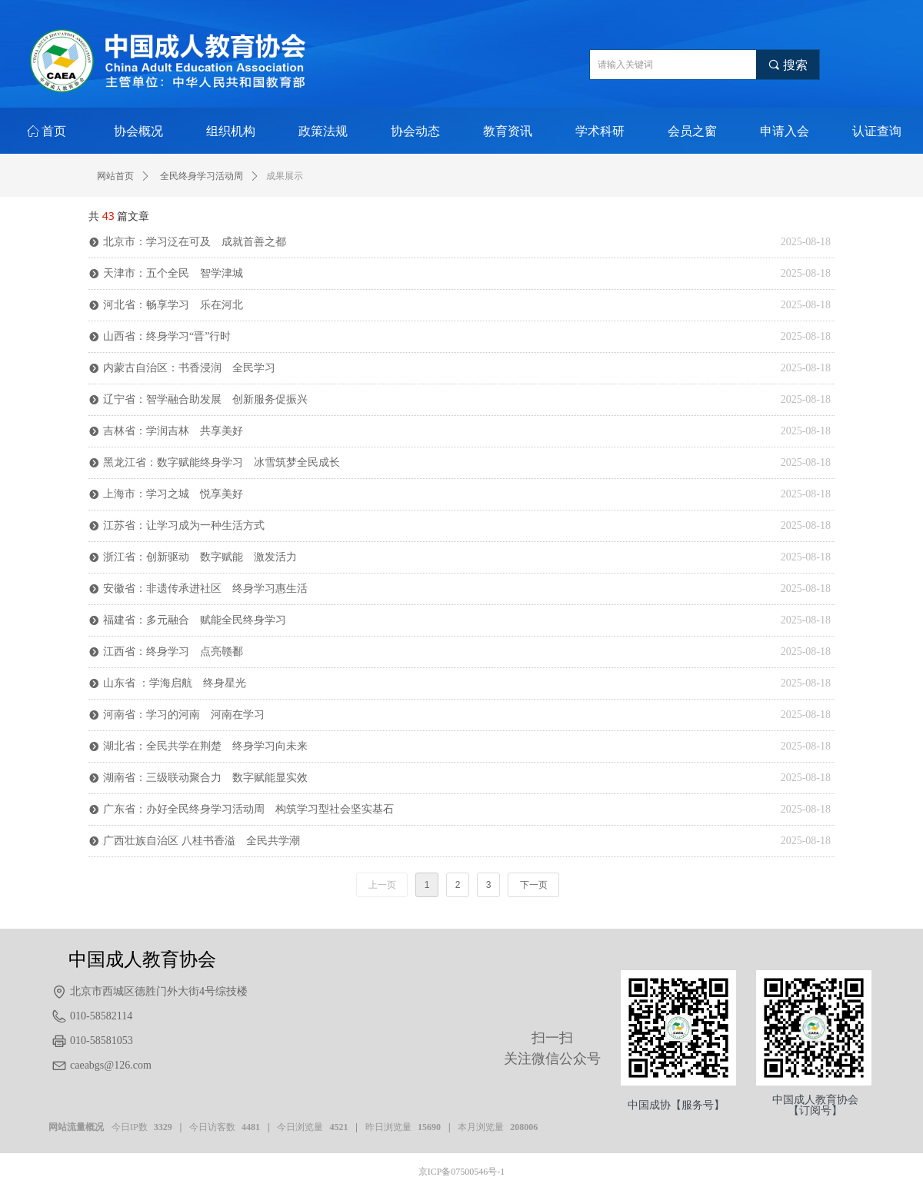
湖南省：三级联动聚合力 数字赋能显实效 (205, 777)
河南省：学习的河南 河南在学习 (184, 714)
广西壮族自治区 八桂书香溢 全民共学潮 (201, 840)
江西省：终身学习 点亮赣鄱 (173, 651)
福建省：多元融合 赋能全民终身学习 (194, 620)
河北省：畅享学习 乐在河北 (173, 305)
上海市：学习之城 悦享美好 (173, 494)
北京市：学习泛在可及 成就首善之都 (194, 242)
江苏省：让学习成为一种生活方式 (184, 525)
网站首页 (115, 176)
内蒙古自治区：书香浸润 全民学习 (189, 368)
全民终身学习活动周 (201, 176)
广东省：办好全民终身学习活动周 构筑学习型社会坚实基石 (248, 809)
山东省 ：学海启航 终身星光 (174, 683)
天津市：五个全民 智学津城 (173, 273)
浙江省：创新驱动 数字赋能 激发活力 (200, 557)
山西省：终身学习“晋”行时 (167, 336)
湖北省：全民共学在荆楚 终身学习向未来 (205, 746)
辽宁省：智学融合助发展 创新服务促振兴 (205, 399)
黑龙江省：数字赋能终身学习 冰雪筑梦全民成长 (221, 462)
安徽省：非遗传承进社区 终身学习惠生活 (205, 588)
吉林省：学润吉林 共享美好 (173, 431)
